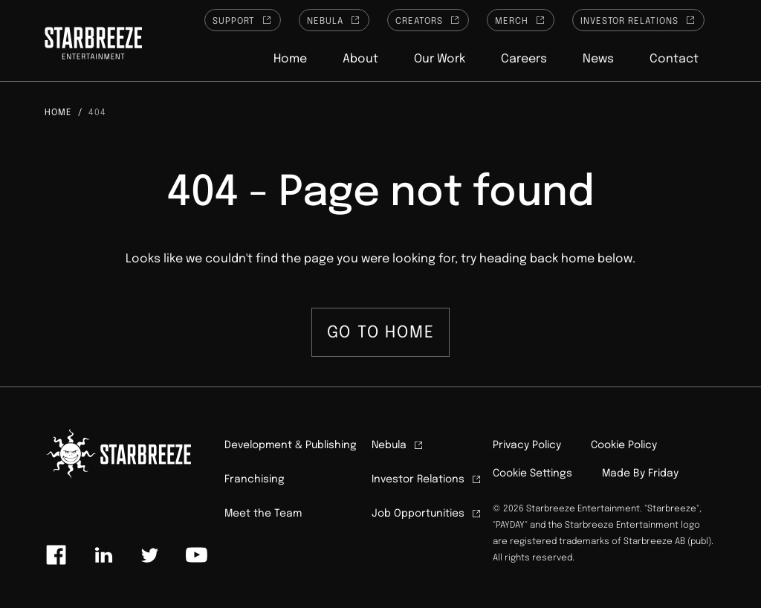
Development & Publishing (290, 445)
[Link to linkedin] (103, 554)
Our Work (439, 59)
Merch (520, 20)
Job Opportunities (427, 514)
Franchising (254, 479)
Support (243, 20)
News (598, 59)
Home (290, 59)
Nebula (334, 20)
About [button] (360, 59)
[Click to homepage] (93, 45)
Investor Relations (638, 20)
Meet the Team (263, 513)
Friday (663, 473)
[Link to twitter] (149, 554)
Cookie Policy (624, 445)
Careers (524, 59)
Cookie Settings (532, 473)
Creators (428, 20)
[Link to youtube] (196, 554)
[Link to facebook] (56, 554)
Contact (674, 59)
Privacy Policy (527, 445)
